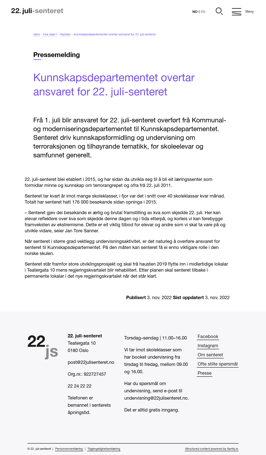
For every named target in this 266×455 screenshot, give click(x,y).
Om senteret (210, 355)
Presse (205, 373)
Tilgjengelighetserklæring (103, 449)
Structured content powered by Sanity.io (211, 449)
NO (194, 12)
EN (203, 12)
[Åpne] (218, 11)
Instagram (208, 346)
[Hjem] (37, 11)
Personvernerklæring (69, 449)
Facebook (208, 337)
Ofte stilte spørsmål (218, 364)
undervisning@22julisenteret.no (156, 398)
